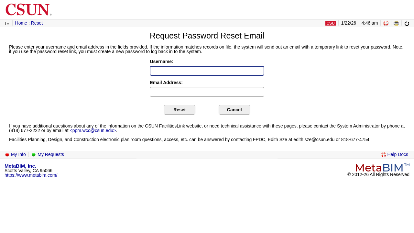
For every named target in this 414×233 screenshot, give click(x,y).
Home (21, 23)
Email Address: (166, 82)
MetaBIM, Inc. (20, 166)
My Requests (47, 154)
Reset (37, 23)
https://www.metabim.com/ (31, 175)
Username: (161, 61)
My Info (15, 154)
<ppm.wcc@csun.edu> (93, 130)
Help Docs (394, 154)
